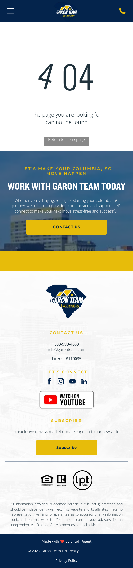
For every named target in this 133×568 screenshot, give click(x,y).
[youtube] (72, 382)
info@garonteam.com (66, 349)
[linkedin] (84, 382)
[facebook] (49, 382)
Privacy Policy (66, 560)
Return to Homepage (66, 139)
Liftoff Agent (81, 541)
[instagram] (60, 382)
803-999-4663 (66, 344)
